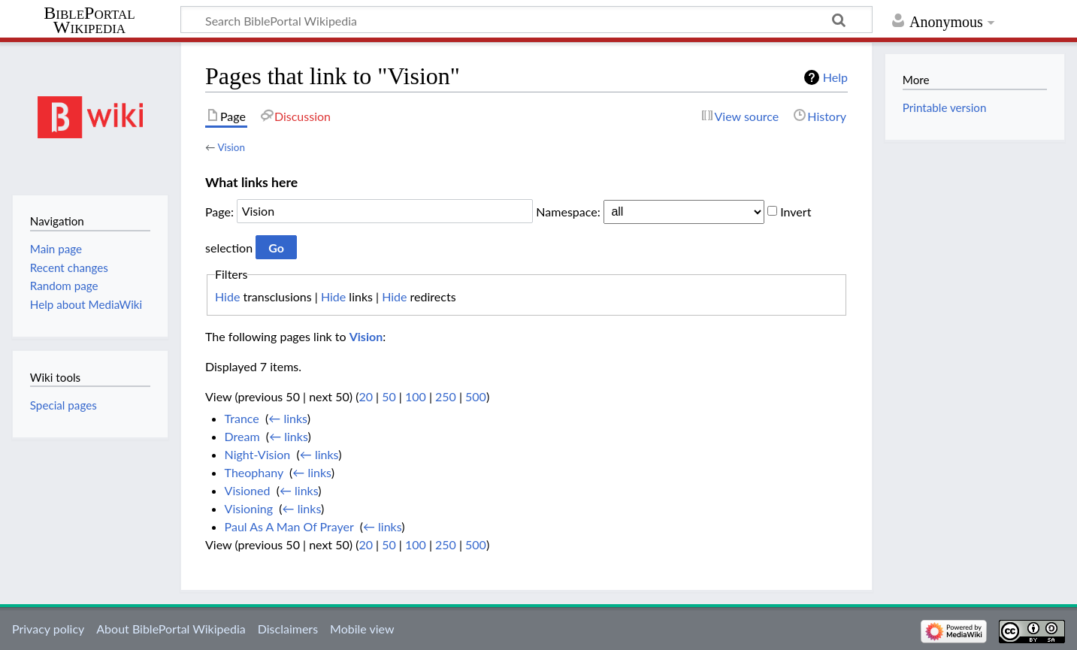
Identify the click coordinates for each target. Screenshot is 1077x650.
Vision (230, 147)
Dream (242, 436)
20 (365, 396)
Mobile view (362, 628)
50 (389, 396)
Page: (219, 211)
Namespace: (568, 211)
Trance (242, 418)
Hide (227, 296)
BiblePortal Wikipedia (89, 20)
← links (287, 418)
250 (445, 396)
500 (475, 396)
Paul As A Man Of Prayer (289, 526)
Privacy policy (48, 628)
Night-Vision (258, 454)
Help (835, 77)
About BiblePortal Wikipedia (170, 628)
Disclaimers (288, 628)
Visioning (249, 508)
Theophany (254, 472)
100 (415, 396)
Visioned (248, 490)
